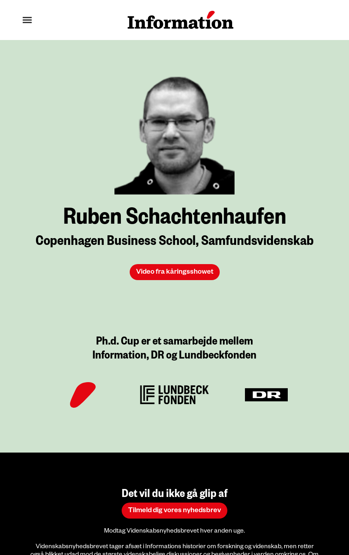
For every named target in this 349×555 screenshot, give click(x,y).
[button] (27, 20)
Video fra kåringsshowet (174, 272)
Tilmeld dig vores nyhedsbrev (174, 511)
